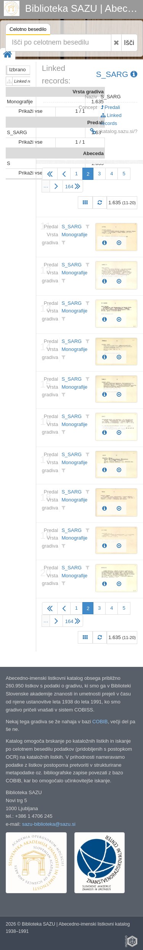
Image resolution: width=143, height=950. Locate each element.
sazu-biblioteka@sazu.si (49, 824)
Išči (129, 42)
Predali (110, 107)
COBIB (100, 721)
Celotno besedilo (28, 30)
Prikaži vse (31, 111)
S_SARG (116, 74)
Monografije (74, 234)
